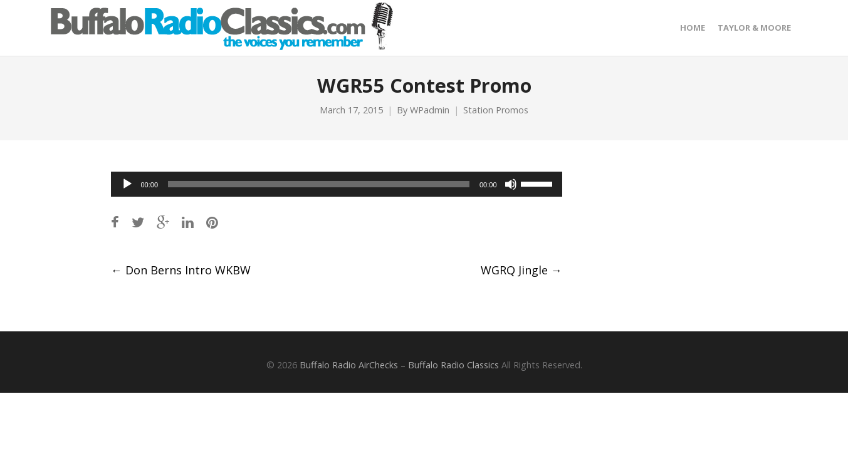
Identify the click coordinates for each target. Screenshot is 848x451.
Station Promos (495, 110)
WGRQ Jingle (521, 269)
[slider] (318, 184)
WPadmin (429, 110)
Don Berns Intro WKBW (181, 269)
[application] (336, 184)
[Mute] (511, 184)
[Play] (127, 184)
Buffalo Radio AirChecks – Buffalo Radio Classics (399, 365)
